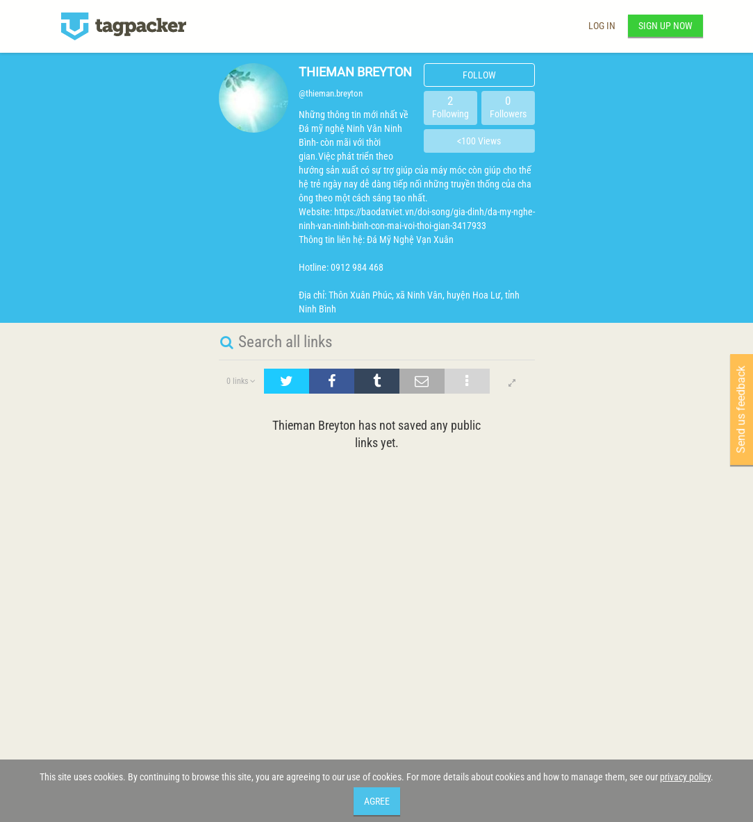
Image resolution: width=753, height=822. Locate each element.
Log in (601, 25)
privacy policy (685, 776)
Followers (508, 106)
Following (450, 106)
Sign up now (665, 25)
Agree (377, 801)
